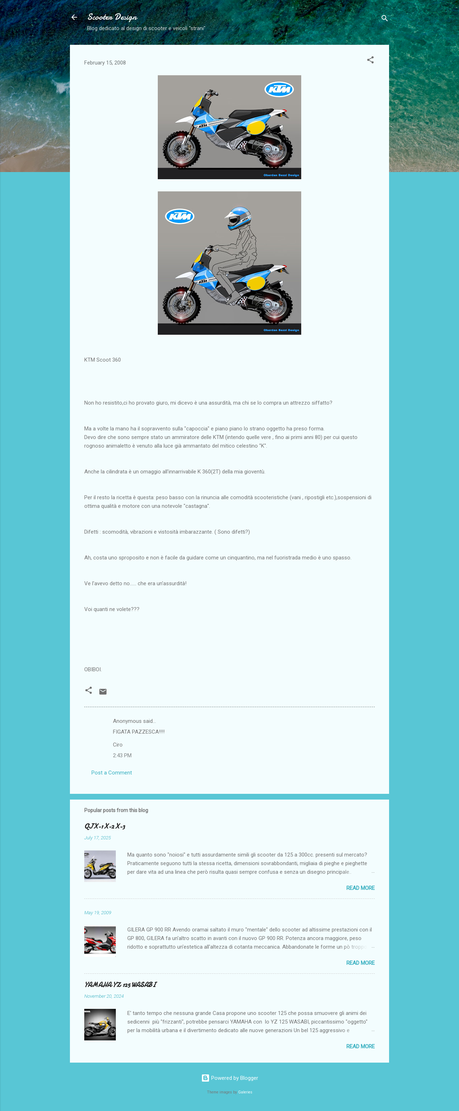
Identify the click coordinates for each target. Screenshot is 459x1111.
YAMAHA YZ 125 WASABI (120, 985)
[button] (370, 61)
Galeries (245, 1092)
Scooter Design (112, 17)
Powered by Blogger (229, 1078)
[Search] (384, 19)
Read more (360, 888)
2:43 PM (122, 755)
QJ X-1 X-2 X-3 (104, 826)
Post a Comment (111, 772)
